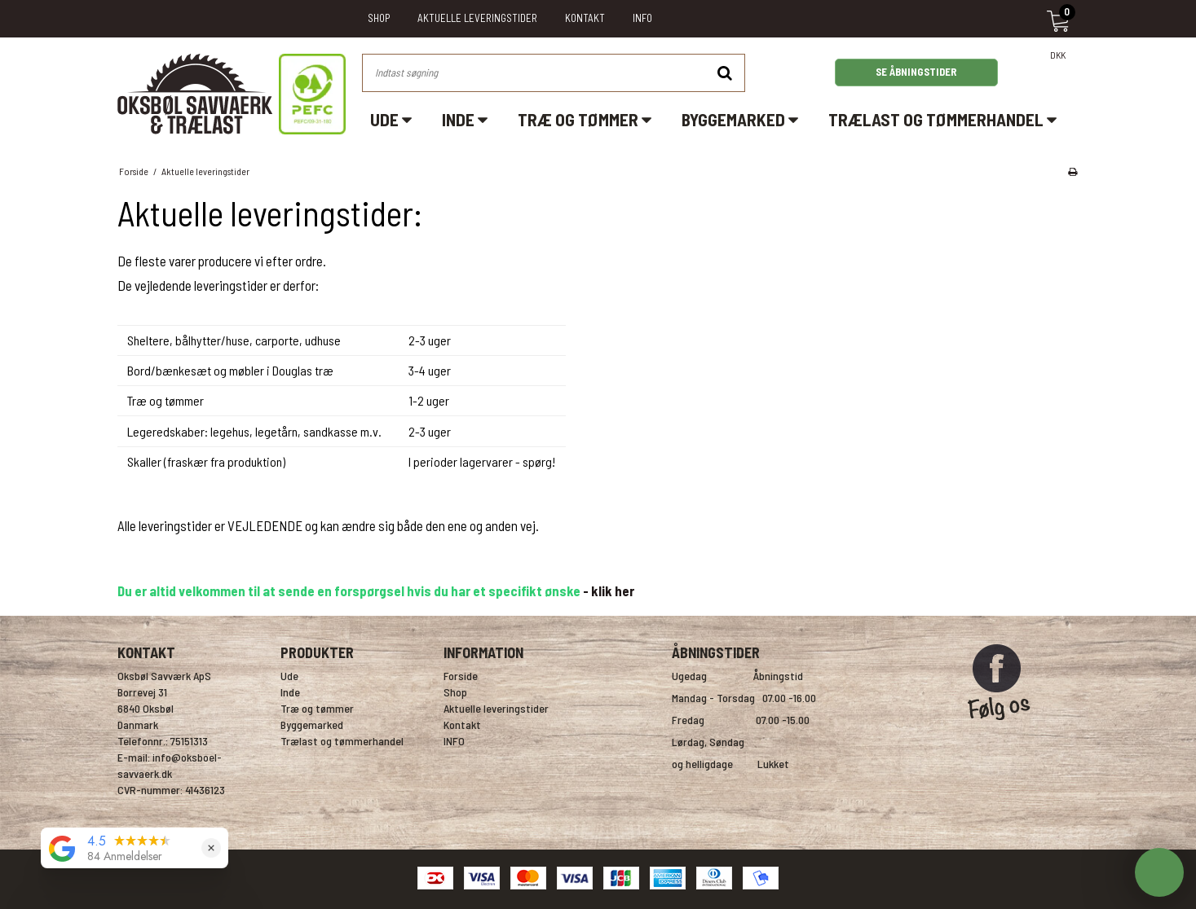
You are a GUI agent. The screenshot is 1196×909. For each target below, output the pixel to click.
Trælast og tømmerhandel (942, 119)
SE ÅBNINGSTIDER (916, 71)
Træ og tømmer (584, 119)
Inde (465, 119)
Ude (391, 119)
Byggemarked (740, 119)
